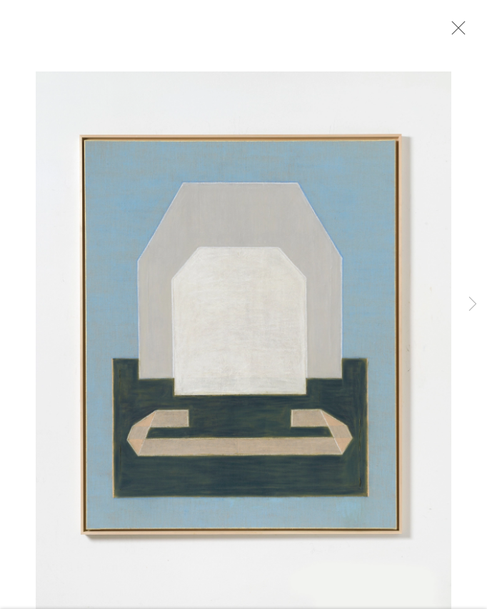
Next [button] (472, 304)
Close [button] (455, 32)
